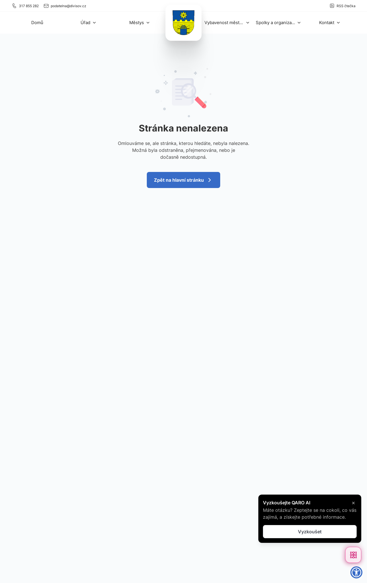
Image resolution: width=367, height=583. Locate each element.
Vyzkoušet (310, 531)
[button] (88, 22)
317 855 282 (25, 6)
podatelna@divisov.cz (64, 6)
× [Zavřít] (353, 502)
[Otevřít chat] (353, 555)
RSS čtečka (342, 6)
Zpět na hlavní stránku (183, 180)
